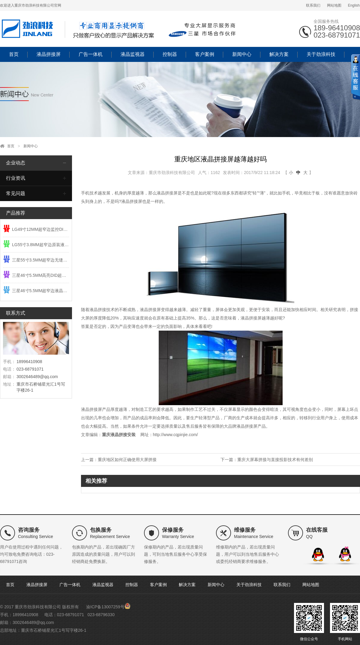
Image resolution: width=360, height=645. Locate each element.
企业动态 (15, 162)
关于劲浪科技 (321, 54)
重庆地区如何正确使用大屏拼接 (127, 459)
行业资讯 (15, 178)
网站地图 (334, 5)
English (354, 5)
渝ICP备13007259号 (105, 606)
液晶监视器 (133, 54)
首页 (14, 54)
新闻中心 (241, 54)
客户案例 (204, 54)
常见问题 (15, 193)
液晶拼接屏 (49, 54)
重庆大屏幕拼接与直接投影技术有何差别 (275, 459)
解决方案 (279, 54)
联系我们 (313, 5)
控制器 (170, 54)
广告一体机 (91, 54)
